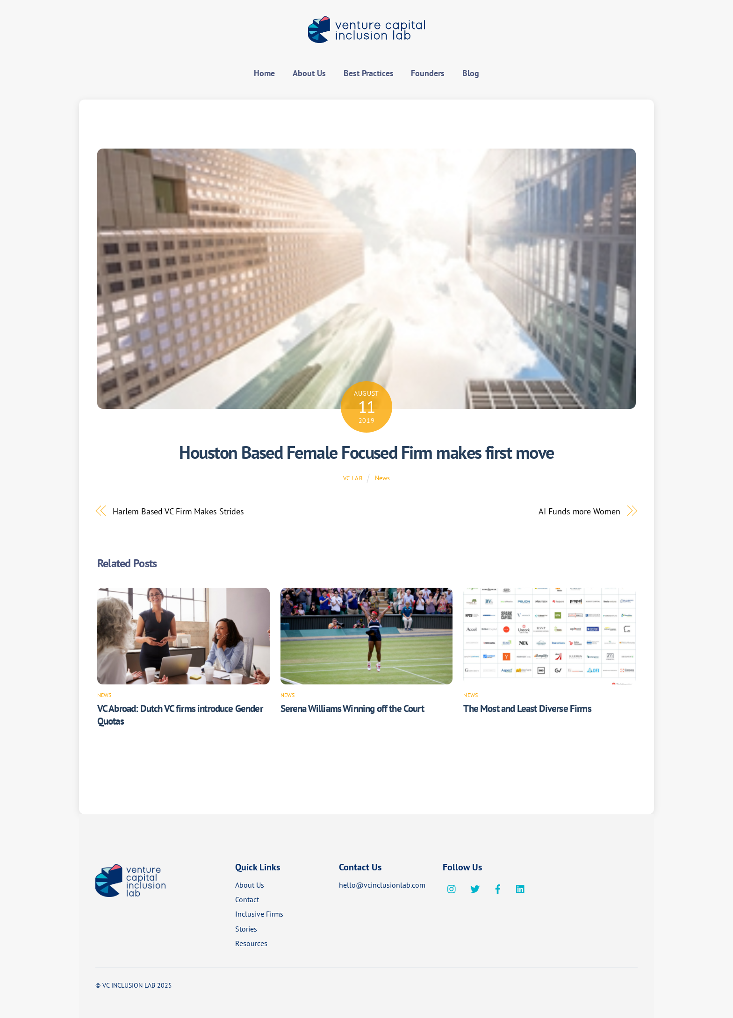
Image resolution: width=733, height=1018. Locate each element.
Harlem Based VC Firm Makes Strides (178, 511)
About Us (309, 73)
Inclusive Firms (259, 913)
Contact (247, 899)
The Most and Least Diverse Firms (527, 708)
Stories (246, 928)
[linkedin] (520, 887)
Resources (251, 943)
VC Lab (353, 478)
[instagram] (452, 887)
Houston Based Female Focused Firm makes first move (366, 452)
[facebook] (498, 887)
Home (264, 73)
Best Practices (369, 73)
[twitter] (475, 887)
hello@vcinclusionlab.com (382, 885)
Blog (470, 73)
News (382, 477)
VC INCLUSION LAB (128, 985)
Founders (428, 73)
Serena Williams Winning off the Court (352, 708)
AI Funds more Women (579, 511)
